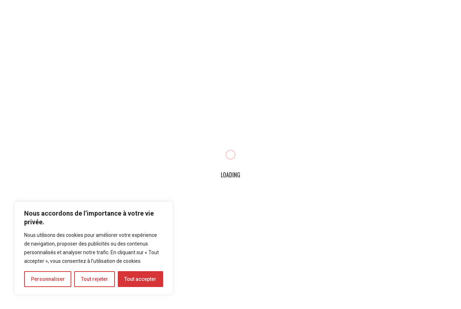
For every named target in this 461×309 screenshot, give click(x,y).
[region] (93, 248)
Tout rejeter (94, 279)
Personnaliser (48, 279)
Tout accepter (140, 279)
